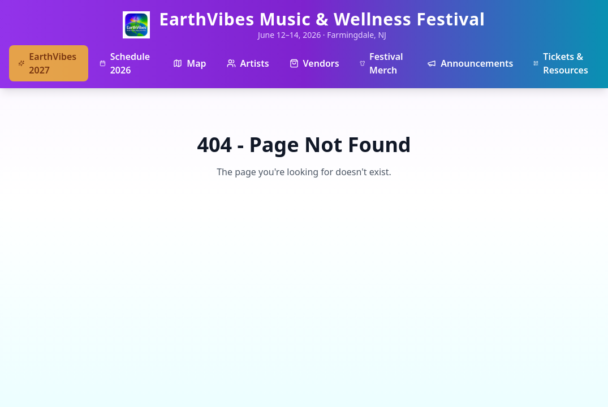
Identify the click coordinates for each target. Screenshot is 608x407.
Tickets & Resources (560, 63)
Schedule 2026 (125, 63)
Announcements (470, 63)
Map (189, 63)
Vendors (314, 63)
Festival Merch (381, 63)
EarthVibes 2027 (47, 63)
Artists (248, 63)
